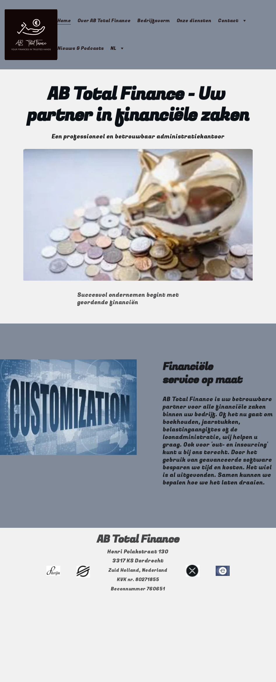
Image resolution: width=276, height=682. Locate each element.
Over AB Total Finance (104, 20)
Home (64, 20)
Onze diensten (194, 20)
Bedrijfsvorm (153, 20)
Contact (228, 20)
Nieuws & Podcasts (80, 48)
